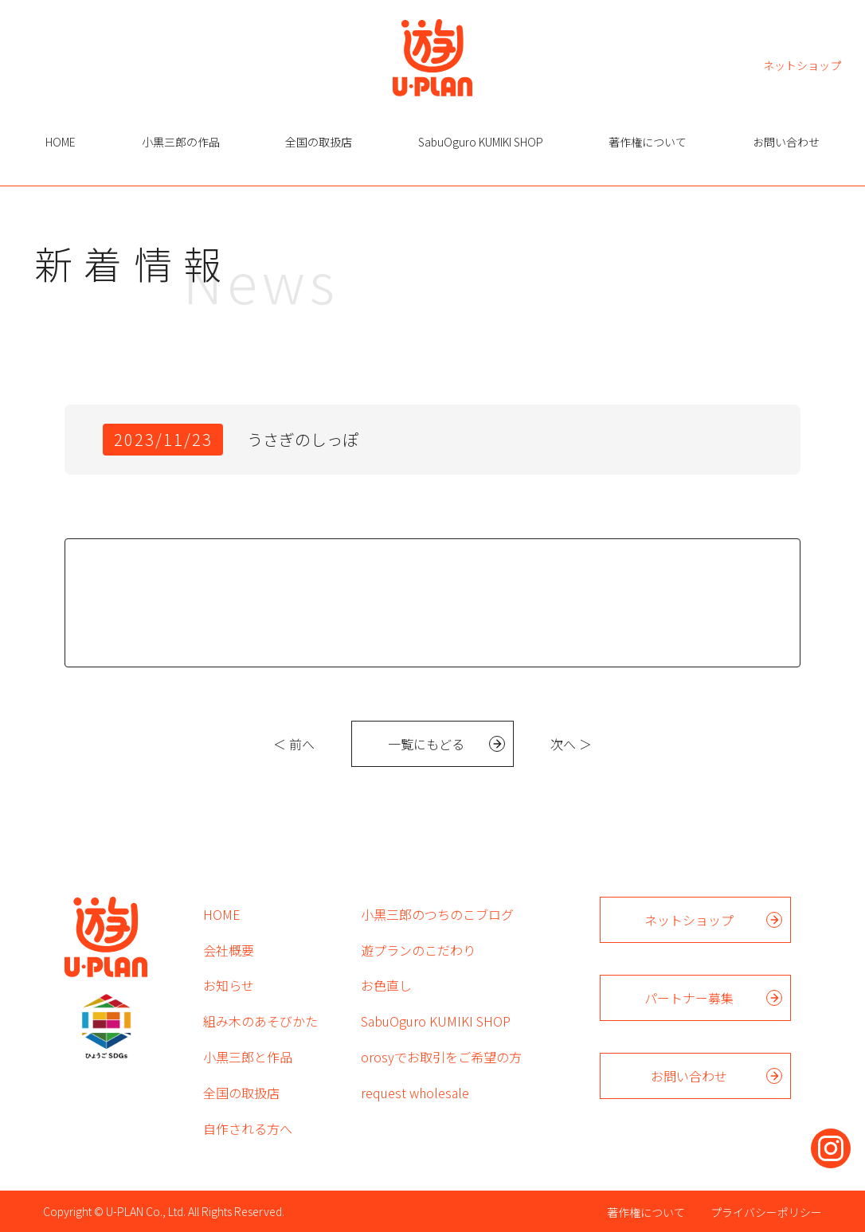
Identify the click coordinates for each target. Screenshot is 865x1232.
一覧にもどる (426, 743)
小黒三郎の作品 (181, 142)
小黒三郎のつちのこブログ (437, 914)
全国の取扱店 (318, 142)
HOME (60, 142)
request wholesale (415, 1092)
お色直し (386, 985)
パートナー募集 (689, 997)
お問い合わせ (786, 142)
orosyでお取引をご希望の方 (441, 1056)
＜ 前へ (294, 743)
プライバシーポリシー (766, 1212)
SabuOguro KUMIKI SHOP (480, 142)
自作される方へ (247, 1128)
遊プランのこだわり (418, 950)
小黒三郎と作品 (247, 1056)
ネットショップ (802, 64)
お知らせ (228, 985)
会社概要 (228, 950)
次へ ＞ (571, 743)
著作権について (648, 142)
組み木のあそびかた (260, 1021)
